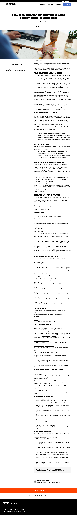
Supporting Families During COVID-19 (41, 425)
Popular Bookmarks (65, 1)
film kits (65, 117)
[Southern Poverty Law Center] (7, 4)
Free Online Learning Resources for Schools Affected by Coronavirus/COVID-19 (49, 267)
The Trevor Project (37, 222)
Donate (6, 503)
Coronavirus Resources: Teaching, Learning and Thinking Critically (46, 204)
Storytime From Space (38, 302)
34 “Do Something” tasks (46, 146)
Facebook (11, 503)
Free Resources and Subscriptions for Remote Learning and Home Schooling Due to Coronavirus (52, 454)
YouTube (16, 503)
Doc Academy (36, 287)
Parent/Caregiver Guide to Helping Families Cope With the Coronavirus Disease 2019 (50, 246)
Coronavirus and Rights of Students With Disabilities (48, 177)
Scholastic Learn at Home (39, 445)
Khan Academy (36, 451)
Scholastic (36, 320)
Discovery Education (38, 282)
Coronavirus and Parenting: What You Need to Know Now (45, 440)
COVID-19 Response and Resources (40, 363)
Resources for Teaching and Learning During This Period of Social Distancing (48, 385)
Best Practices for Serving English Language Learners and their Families (51, 179)
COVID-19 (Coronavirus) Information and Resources (44, 233)
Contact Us (5, 509)
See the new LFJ (67, 4)
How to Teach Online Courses (39, 390)
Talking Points (36, 414)
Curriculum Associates (38, 312)
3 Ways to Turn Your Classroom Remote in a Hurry (43, 380)
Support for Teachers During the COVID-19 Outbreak (44, 346)
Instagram (14, 70)
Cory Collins (39, 25)
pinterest (25, 70)
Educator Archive (58, 4)
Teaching (43, 135)
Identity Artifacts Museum (43, 157)
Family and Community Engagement (45, 181)
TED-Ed (35, 292)
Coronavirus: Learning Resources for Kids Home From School (45, 460)
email (10, 70)
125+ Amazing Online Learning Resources (42, 273)
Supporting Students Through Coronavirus (55, 470)
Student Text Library (43, 116)
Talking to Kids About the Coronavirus (41, 437)
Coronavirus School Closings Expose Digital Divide (43, 352)
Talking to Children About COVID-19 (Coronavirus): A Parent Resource (47, 227)
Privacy (11, 509)
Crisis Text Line (37, 218)
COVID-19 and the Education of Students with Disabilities (45, 358)
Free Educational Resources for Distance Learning (43, 278)
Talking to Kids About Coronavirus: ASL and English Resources (46, 419)
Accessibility (23, 509)
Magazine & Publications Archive (46, 4)
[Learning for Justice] (12, 4)
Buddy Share (40, 155)
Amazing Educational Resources (40, 262)
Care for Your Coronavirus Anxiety (40, 239)
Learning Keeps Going (38, 374)
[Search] (70, 1)
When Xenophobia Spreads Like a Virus (41, 341)
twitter (16, 70)
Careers (16, 509)
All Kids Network (37, 316)
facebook (12, 70)
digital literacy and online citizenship (49, 139)
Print (7, 69)
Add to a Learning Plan (17, 64)
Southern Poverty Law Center (14, 511)
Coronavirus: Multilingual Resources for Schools (43, 409)
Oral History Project (41, 151)
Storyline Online (37, 297)
